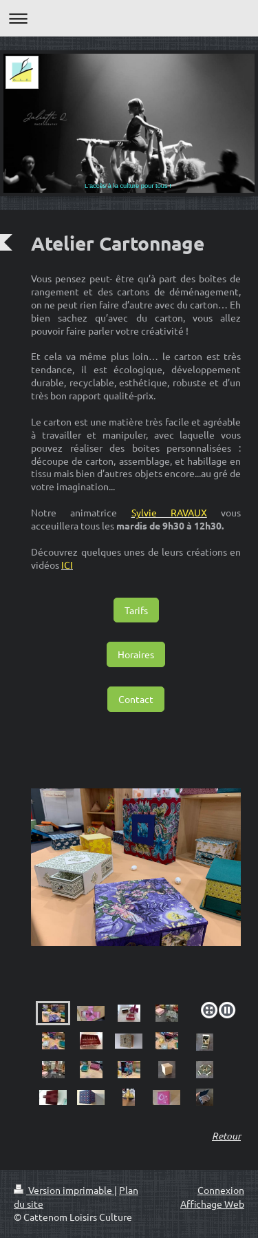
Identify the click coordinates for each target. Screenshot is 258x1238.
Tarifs (136, 610)
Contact (135, 699)
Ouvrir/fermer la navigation (129, 18)
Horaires (136, 654)
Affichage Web (212, 1203)
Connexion (220, 1190)
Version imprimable (64, 1190)
